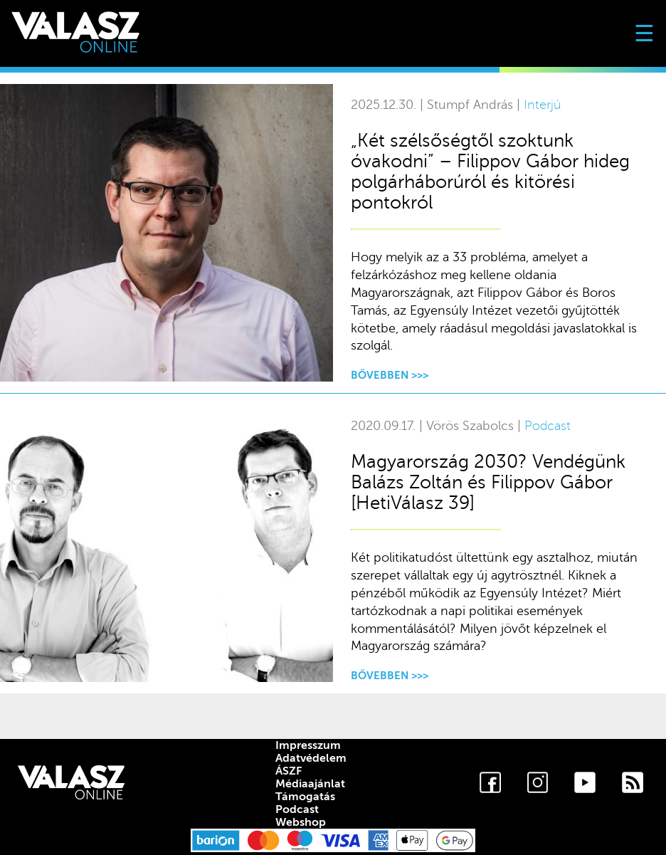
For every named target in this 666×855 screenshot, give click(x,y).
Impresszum (308, 745)
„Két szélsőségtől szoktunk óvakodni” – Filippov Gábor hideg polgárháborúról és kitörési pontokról (490, 171)
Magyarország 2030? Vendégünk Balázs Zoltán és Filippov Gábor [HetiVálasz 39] (488, 482)
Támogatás (305, 796)
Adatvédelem (311, 758)
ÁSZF (288, 771)
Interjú (542, 105)
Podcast (547, 426)
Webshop (300, 822)
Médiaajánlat (310, 783)
